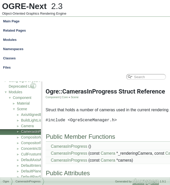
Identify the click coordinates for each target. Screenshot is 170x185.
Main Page (11, 21)
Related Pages (14, 30)
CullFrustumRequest (37, 154)
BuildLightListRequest (38, 120)
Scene (22, 109)
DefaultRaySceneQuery (40, 177)
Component (22, 98)
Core (65, 97)
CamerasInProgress (37, 132)
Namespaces (86, 49)
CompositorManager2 (38, 137)
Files (86, 67)
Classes (86, 58)
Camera (27, 126)
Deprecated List (21, 86)
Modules (10, 40)
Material (23, 103)
